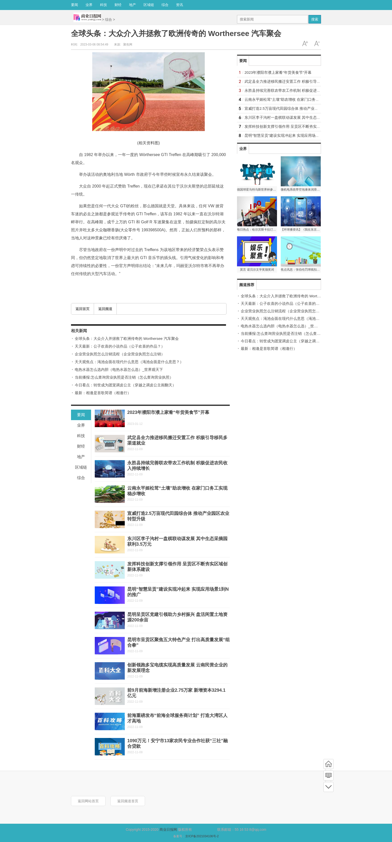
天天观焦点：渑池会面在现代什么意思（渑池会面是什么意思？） (129, 362)
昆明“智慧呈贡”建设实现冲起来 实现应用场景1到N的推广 (291, 135)
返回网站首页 (88, 801)
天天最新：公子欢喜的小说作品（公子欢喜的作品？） (120, 346)
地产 (132, 5)
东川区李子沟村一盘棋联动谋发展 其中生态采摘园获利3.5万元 (296, 117)
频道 (329, 775)
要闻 (74, 5)
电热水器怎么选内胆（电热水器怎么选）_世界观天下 (119, 369)
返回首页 (83, 309)
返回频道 (105, 309)
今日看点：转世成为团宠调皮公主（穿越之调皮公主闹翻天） (125, 385)
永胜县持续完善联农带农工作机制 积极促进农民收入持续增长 (295, 90)
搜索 (314, 19)
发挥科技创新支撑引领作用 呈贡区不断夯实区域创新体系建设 (295, 126)
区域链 (149, 5)
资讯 (179, 5)
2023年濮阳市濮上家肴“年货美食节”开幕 (168, 412)
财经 (118, 5)
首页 (329, 764)
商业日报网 (168, 829)
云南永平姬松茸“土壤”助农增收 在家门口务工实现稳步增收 (293, 99)
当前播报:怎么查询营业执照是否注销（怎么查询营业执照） (124, 377)
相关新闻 (79, 331)
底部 (329, 787)
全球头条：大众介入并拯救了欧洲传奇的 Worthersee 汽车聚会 (127, 338)
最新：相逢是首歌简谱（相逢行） (103, 393)
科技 (103, 5)
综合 (165, 5)
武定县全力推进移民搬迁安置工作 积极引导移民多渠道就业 (293, 81)
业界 (89, 5)
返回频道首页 (127, 801)
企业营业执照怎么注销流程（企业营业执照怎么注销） (120, 354)
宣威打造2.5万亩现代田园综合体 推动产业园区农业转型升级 (294, 108)
